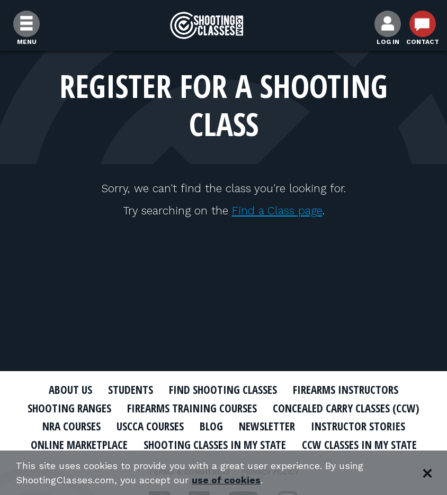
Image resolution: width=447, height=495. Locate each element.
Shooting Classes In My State (215, 444)
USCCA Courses (150, 426)
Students (130, 389)
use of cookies (226, 479)
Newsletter (267, 426)
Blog (211, 426)
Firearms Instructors (345, 389)
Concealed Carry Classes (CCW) (346, 408)
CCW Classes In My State (359, 444)
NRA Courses (71, 426)
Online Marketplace (79, 444)
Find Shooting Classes (223, 389)
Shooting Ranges (69, 408)
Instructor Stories (358, 426)
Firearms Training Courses (192, 408)
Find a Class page (277, 210)
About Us (70, 389)
